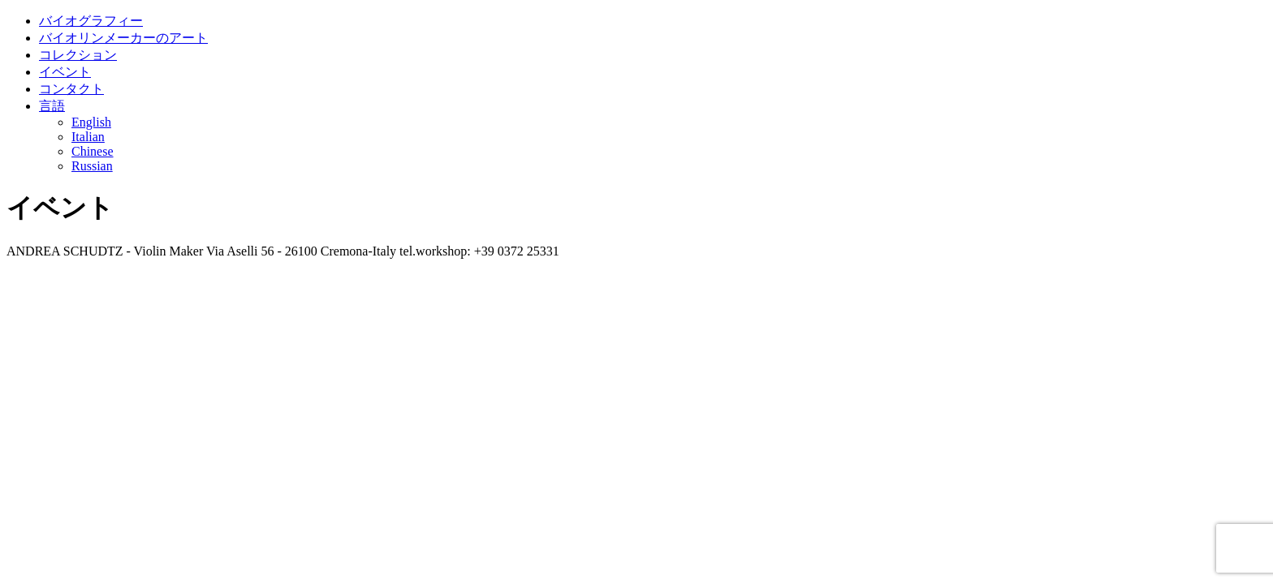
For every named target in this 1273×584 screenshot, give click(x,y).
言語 (52, 106)
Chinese (92, 151)
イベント (65, 72)
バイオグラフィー (91, 21)
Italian (88, 137)
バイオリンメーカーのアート (123, 38)
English (91, 122)
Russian (92, 166)
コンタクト (71, 89)
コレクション (78, 55)
